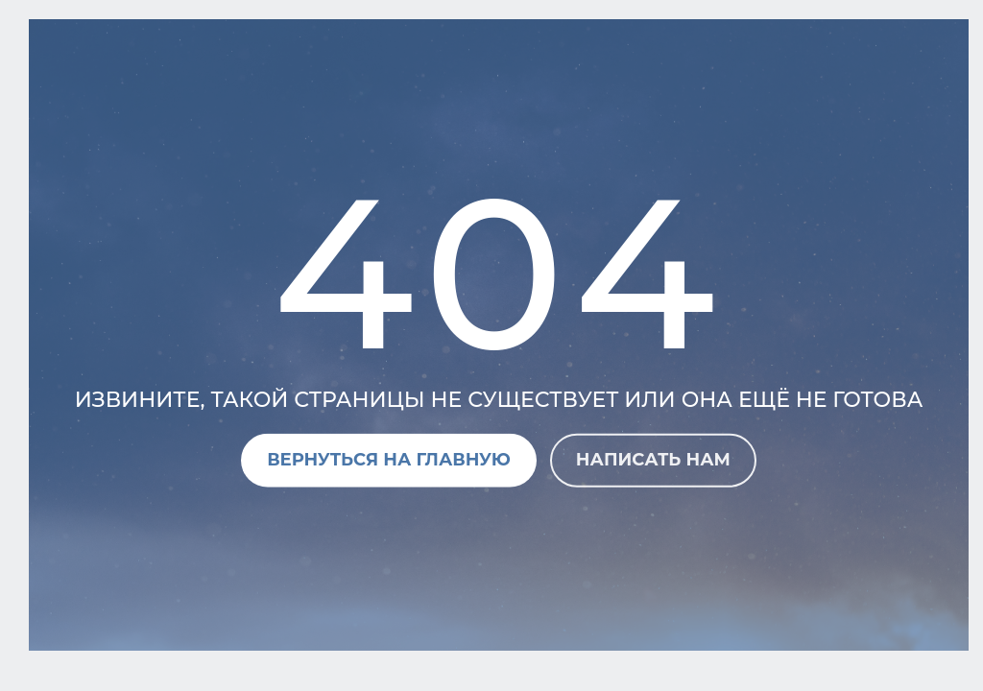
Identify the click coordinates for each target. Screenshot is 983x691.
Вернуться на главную (389, 459)
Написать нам (653, 459)
